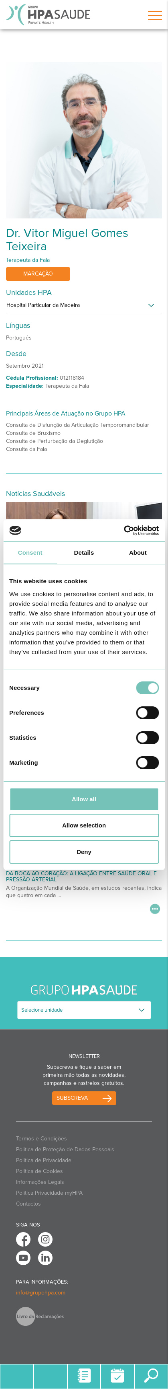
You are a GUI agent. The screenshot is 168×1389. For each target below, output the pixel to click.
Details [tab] (84, 552)
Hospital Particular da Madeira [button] (43, 305)
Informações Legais (40, 1182)
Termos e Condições (41, 1138)
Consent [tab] (30, 552)
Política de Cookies (39, 1171)
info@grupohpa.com (40, 1292)
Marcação (38, 273)
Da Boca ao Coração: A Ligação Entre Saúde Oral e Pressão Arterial (81, 876)
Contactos (28, 1203)
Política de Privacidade (43, 1160)
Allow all (84, 799)
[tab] (84, 307)
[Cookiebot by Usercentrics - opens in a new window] (124, 530)
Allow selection (84, 825)
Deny (84, 851)
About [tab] (138, 552)
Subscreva (72, 1098)
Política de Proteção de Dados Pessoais (65, 1149)
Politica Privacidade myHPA (49, 1192)
